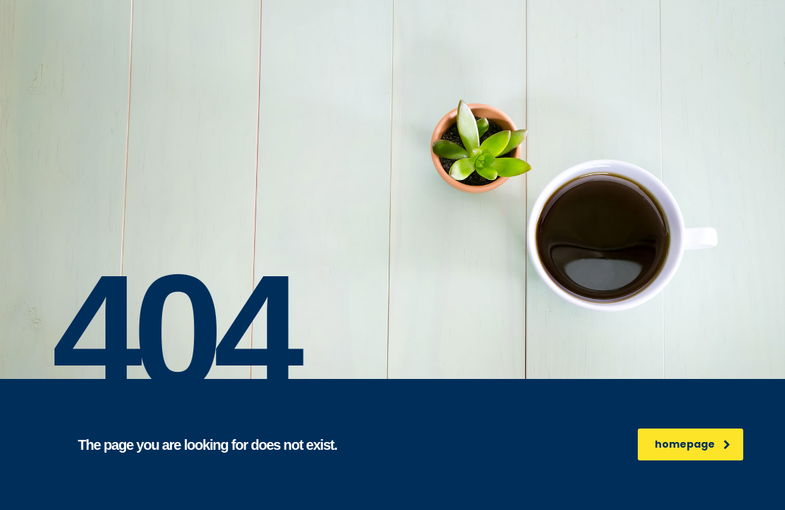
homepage (692, 444)
